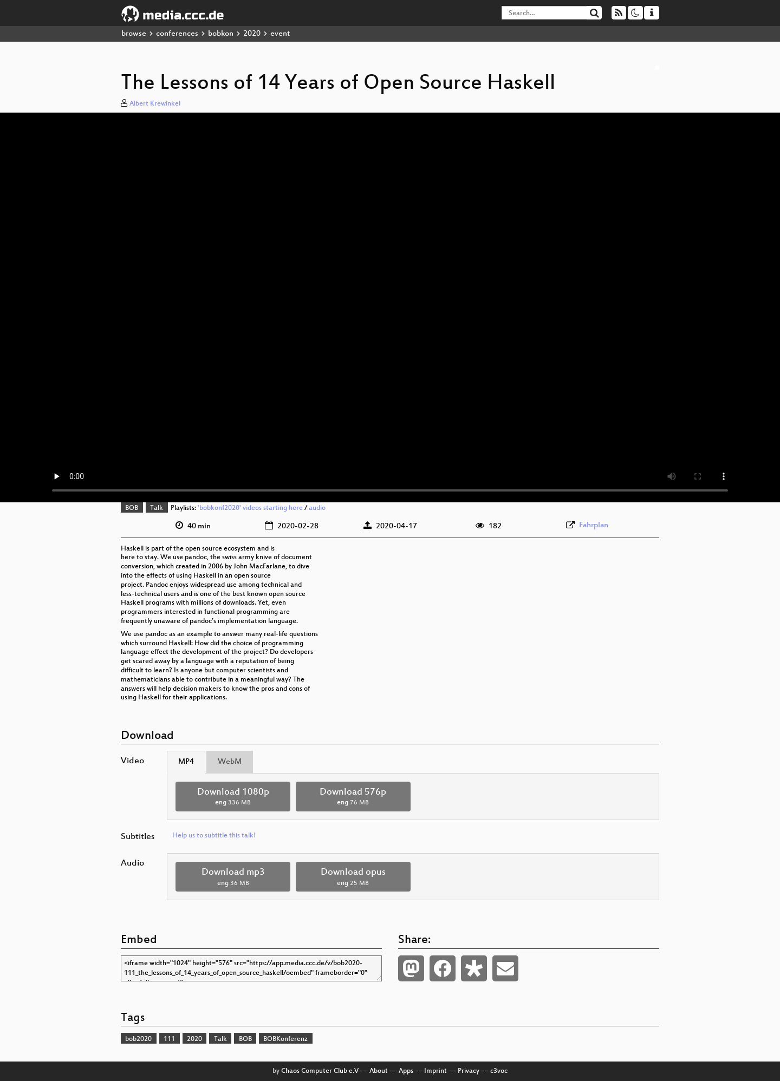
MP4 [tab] (186, 761)
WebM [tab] (230, 761)
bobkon (220, 33)
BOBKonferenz (285, 1039)
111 (169, 1039)
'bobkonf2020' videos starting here (250, 508)
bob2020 (138, 1039)
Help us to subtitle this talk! (214, 836)
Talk (156, 508)
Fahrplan (593, 525)
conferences (177, 33)
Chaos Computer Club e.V (320, 1071)
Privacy (468, 1071)
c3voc (499, 1071)
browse (133, 33)
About (378, 1071)
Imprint (435, 1071)
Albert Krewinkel (154, 104)
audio (317, 508)
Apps (406, 1071)
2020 (252, 33)
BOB (131, 508)
